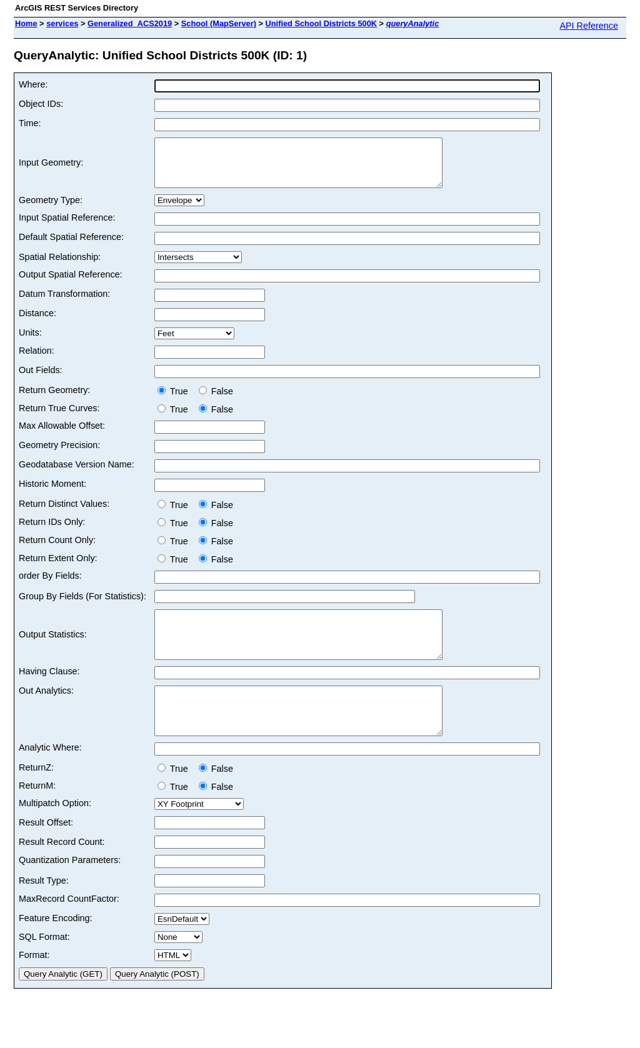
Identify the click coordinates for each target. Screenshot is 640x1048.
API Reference (588, 26)
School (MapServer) (218, 23)
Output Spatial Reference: (70, 284)
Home (26, 23)
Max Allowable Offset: (62, 435)
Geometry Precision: (59, 454)
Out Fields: (40, 379)
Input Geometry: (51, 167)
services (62, 23)
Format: (34, 983)
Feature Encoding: (55, 946)
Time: (30, 123)
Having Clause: (49, 690)
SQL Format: (44, 965)
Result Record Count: (62, 870)
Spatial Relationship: (60, 266)
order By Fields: (50, 585)
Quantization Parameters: (70, 888)
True (175, 401)
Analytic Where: (50, 776)
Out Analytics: (46, 709)
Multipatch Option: (55, 831)
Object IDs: (41, 104)
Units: (30, 342)
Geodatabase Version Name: (76, 474)
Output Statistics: (53, 649)
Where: (33, 84)
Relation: (36, 360)
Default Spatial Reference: (71, 246)
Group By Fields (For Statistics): (82, 606)
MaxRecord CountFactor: (69, 927)
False (216, 401)
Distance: (37, 322)
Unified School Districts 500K (322, 23)
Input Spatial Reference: (67, 227)
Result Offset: (46, 851)
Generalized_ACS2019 (130, 23)
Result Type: (44, 909)
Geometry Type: (50, 209)
